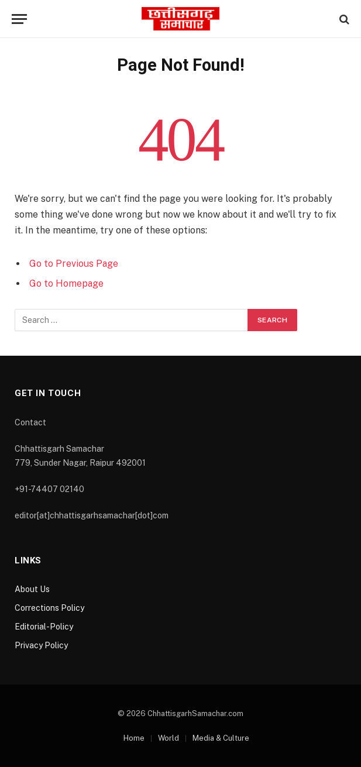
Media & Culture (220, 738)
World (168, 738)
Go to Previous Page (73, 263)
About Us (32, 589)
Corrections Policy (49, 608)
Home (134, 738)
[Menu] (19, 19)
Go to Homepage (66, 283)
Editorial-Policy (44, 626)
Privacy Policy (41, 645)
